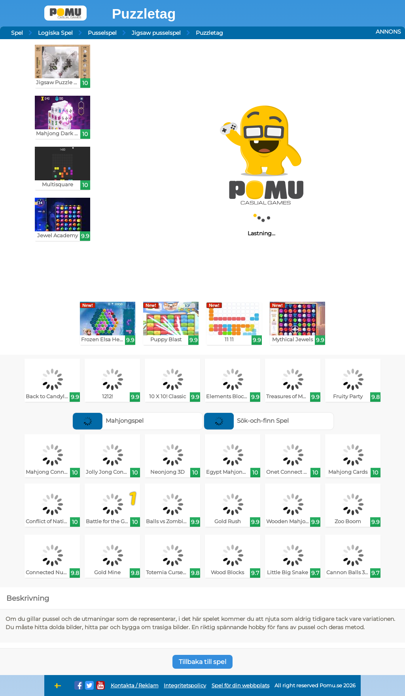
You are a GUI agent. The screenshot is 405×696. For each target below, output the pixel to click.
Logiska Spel (55, 32)
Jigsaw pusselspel (156, 32)
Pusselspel (102, 32)
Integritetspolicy (185, 685)
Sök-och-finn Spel (246, 420)
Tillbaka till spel (202, 662)
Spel (17, 32)
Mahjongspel (108, 420)
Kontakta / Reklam (135, 685)
